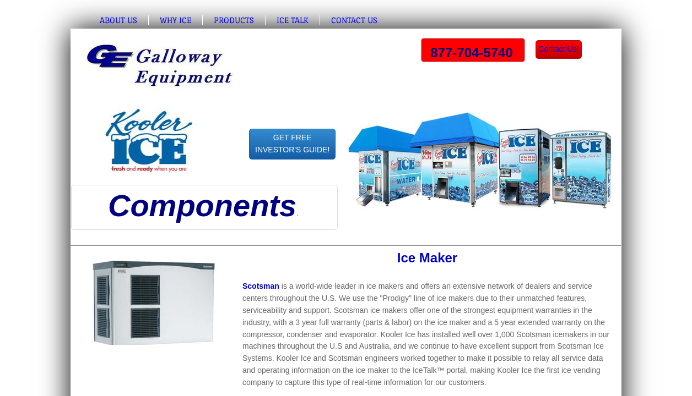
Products (234, 20)
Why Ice (175, 20)
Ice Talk (293, 20)
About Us (118, 20)
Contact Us (354, 20)
